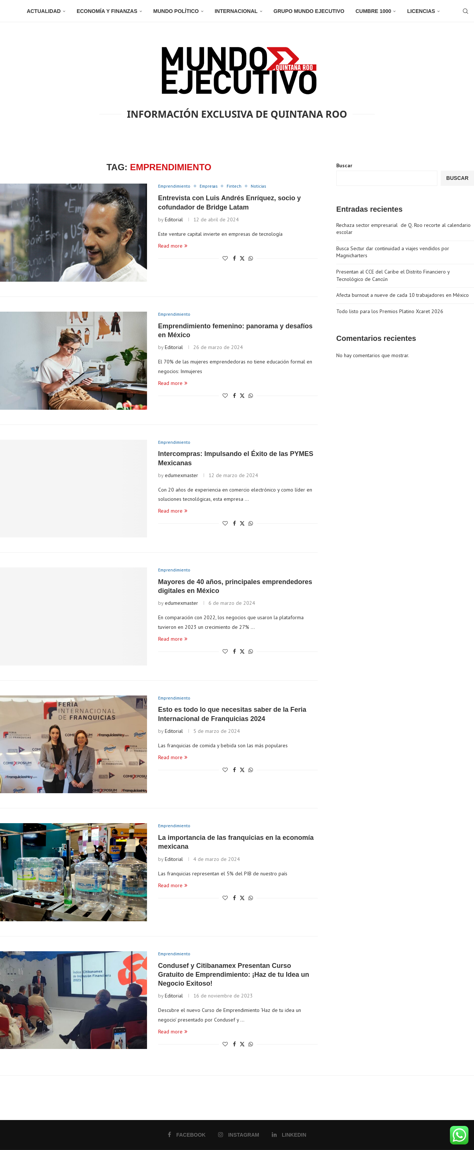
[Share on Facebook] (234, 259)
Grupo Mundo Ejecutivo (309, 11)
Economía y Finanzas (107, 11)
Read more (172, 246)
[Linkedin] (288, 1135)
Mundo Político (176, 11)
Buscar (344, 165)
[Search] (463, 11)
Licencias (421, 11)
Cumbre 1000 (373, 11)
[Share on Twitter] (242, 259)
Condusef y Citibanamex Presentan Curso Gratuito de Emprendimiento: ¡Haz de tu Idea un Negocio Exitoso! (233, 975)
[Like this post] (225, 259)
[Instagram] (238, 1135)
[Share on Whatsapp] (250, 259)
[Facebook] (187, 1135)
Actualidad (44, 11)
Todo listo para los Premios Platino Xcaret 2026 (389, 311)
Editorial (174, 220)
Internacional (236, 11)
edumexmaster (181, 476)
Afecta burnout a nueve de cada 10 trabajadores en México (402, 295)
